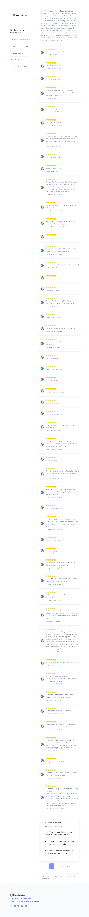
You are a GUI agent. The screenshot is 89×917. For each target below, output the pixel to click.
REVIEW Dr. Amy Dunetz (18, 67)
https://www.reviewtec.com (20, 899)
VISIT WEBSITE (14, 60)
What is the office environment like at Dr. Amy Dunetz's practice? (59, 852)
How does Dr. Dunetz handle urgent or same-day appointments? (59, 842)
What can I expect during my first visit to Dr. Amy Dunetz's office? (58, 833)
